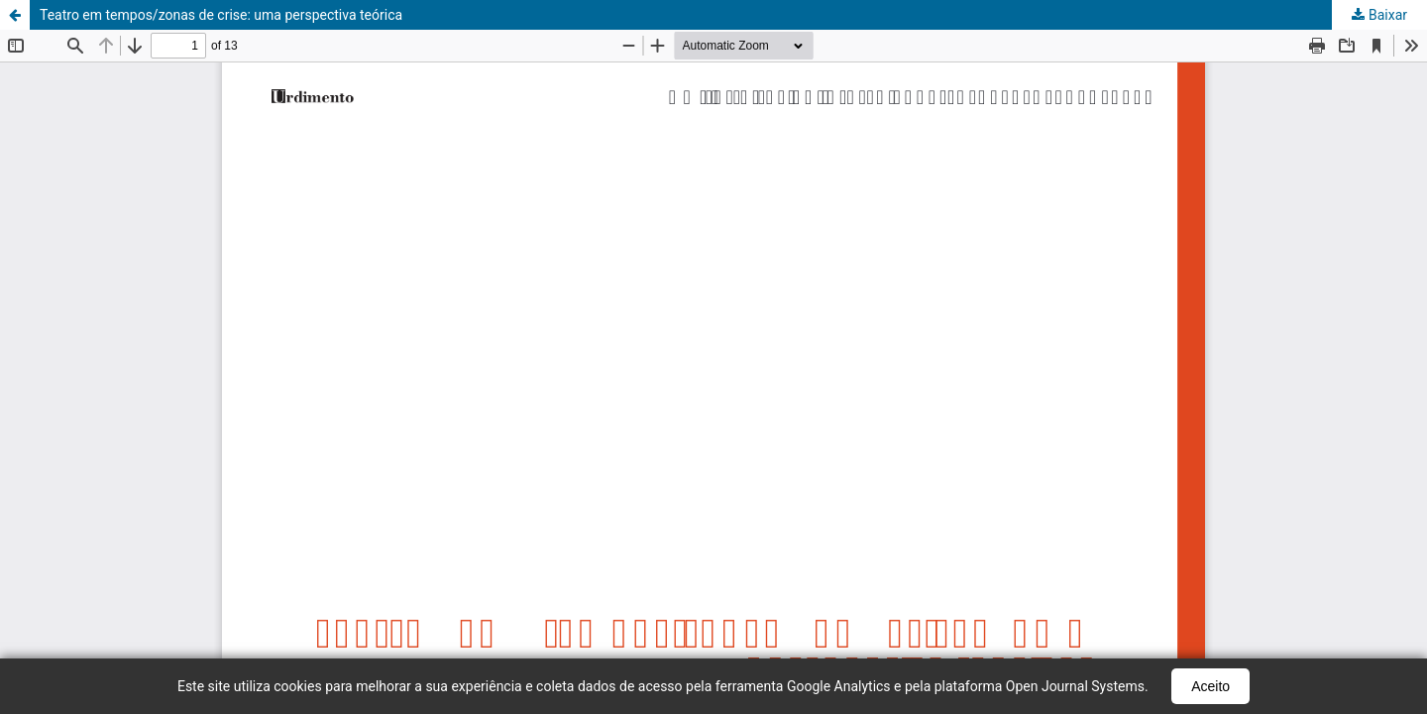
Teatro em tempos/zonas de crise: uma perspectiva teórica (221, 15)
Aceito (1210, 686)
